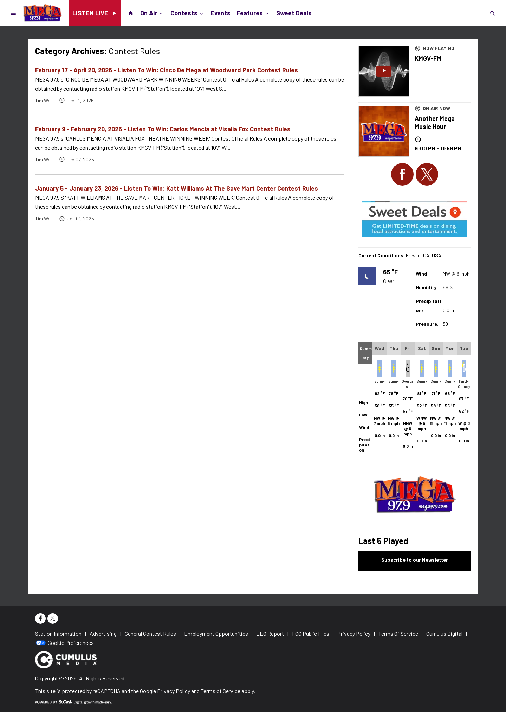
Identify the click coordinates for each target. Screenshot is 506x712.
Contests (187, 12)
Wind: (422, 274)
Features (253, 12)
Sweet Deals (294, 13)
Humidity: (427, 287)
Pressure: (427, 324)
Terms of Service (220, 690)
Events (220, 13)
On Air (152, 12)
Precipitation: (428, 305)
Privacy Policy (173, 690)
